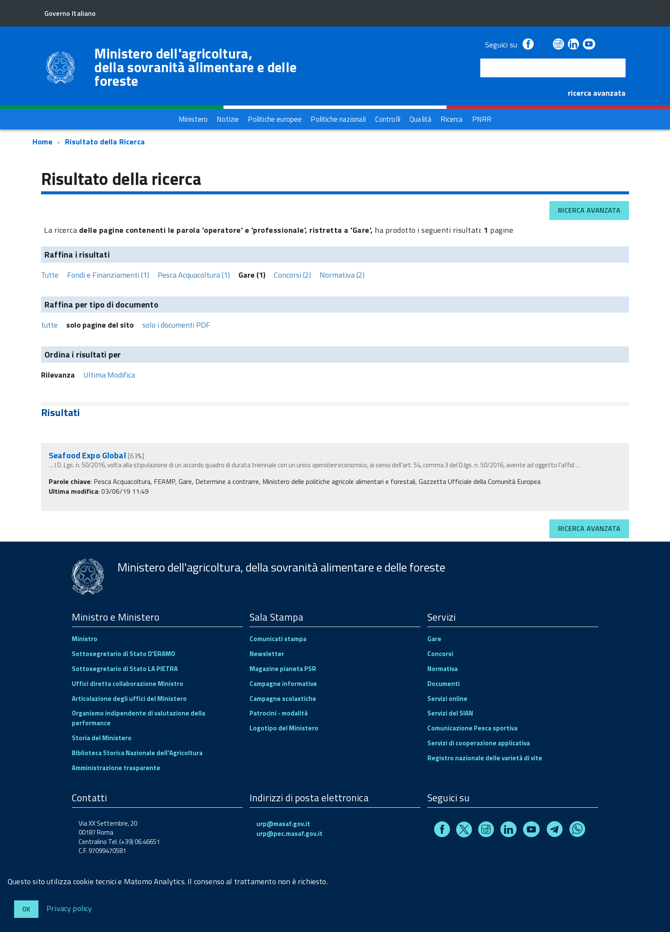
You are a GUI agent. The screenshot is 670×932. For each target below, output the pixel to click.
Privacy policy (69, 908)
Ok (26, 909)
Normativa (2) (342, 275)
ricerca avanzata (597, 93)
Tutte (50, 275)
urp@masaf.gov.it (283, 824)
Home (42, 141)
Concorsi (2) (292, 275)
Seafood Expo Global (88, 455)
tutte (49, 325)
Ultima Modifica (109, 375)
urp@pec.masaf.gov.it (289, 833)
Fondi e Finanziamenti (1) (108, 275)
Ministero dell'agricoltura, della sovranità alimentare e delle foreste (195, 67)
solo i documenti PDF (176, 325)
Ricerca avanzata (589, 210)
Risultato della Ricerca (105, 141)
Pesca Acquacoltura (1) (194, 275)
